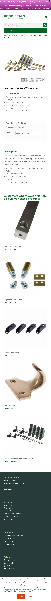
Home (5, 36)
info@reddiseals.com (15, 483)
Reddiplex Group (11, 516)
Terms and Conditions (13, 514)
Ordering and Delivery (13, 536)
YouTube (10, 569)
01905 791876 (11, 481)
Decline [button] (30, 596)
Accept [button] (21, 596)
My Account (9, 519)
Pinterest (10, 566)
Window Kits (28, 36)
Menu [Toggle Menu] (9, 31)
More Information (11, 116)
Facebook (11, 560)
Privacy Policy (9, 508)
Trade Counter (10, 538)
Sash (21, 36)
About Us (8, 505)
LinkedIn (10, 563)
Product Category (13, 36)
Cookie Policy (9, 511)
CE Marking (9, 544)
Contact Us (8, 489)
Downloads (9, 541)
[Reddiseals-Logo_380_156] (15, 18)
